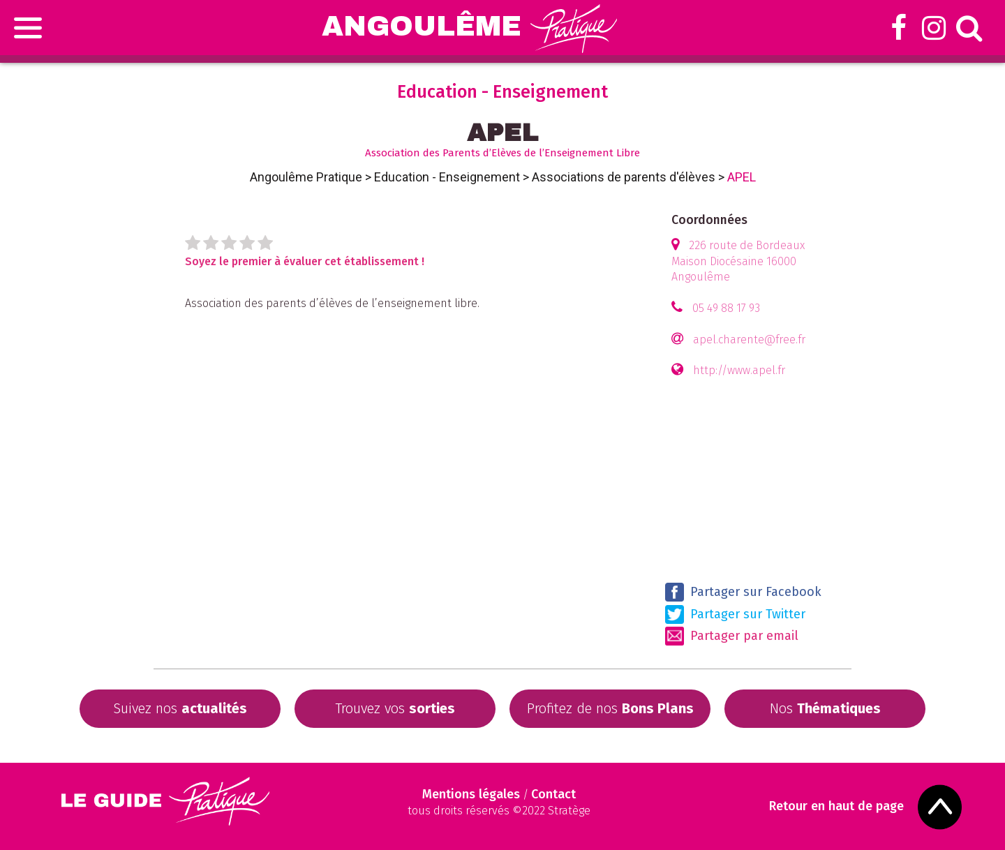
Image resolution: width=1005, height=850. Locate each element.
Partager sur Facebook (743, 592)
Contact (553, 794)
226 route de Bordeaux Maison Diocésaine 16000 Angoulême (738, 261)
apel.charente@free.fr (749, 339)
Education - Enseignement (447, 177)
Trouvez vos (395, 708)
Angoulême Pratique (306, 177)
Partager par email (731, 636)
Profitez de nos (610, 708)
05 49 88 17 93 (726, 308)
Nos (825, 708)
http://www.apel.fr (739, 370)
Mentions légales (471, 794)
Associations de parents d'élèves (623, 177)
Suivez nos (180, 708)
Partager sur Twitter (735, 614)
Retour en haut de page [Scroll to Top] (836, 806)
